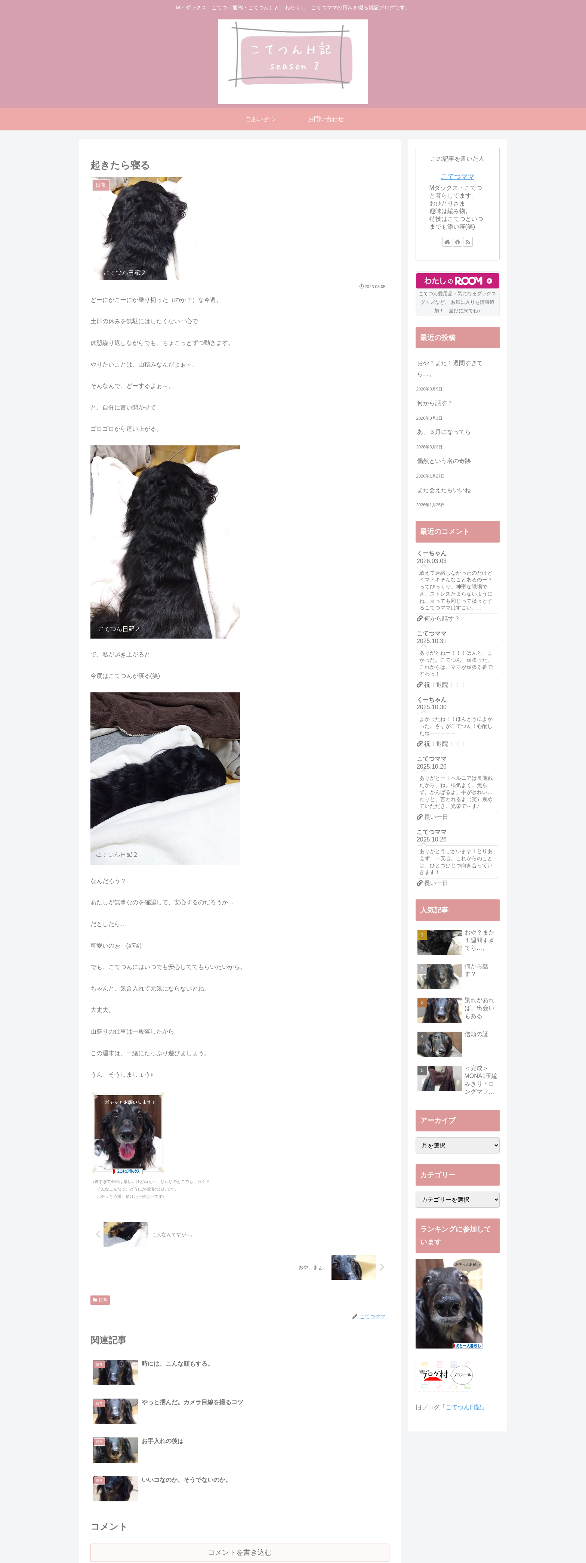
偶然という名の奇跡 (444, 461)
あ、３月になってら (444, 432)
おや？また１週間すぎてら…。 (450, 368)
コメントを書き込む (240, 1475)
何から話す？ (435, 403)
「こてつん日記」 (463, 1407)
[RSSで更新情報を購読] (468, 242)
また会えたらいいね (444, 490)
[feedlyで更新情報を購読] (457, 242)
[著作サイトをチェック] (447, 242)
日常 (100, 1300)
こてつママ (457, 176)
